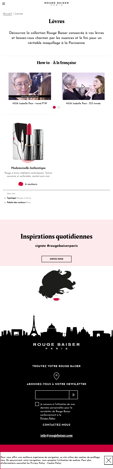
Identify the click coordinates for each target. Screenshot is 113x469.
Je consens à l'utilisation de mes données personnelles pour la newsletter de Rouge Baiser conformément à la (57, 411)
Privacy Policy (47, 418)
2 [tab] (58, 107)
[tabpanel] (29, 89)
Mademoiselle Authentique (28, 168)
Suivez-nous (56, 259)
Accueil (7, 13)
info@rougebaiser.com (56, 435)
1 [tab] (54, 107)
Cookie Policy (54, 463)
